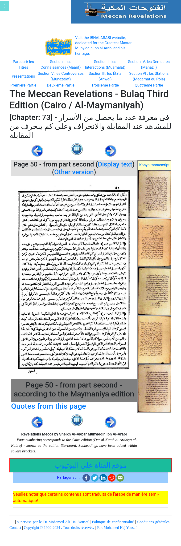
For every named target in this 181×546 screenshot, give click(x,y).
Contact (15, 528)
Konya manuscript (154, 165)
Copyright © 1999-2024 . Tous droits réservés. (59, 528)
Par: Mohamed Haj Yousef (117, 528)
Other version (74, 172)
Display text (115, 164)
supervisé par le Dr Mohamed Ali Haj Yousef (52, 522)
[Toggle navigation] (4, 6)
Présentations (23, 76)
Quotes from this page (48, 406)
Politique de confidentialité (113, 522)
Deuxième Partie (60, 85)
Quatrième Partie (149, 85)
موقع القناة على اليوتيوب (90, 465)
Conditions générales (153, 522)
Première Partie (23, 85)
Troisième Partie (105, 85)
